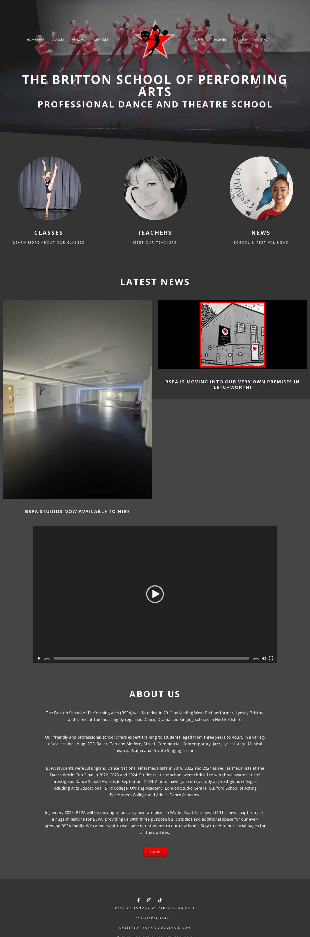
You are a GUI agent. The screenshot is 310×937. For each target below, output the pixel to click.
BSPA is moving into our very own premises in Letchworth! (232, 384)
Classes (58, 39)
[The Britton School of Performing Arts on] (171, 900)
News (199, 39)
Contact (262, 39)
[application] (155, 594)
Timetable (99, 39)
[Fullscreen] (271, 658)
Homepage (35, 39)
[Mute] (264, 658)
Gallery (241, 39)
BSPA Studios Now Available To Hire (77, 511)
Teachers (219, 39)
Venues (78, 39)
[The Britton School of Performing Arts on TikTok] (160, 900)
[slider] (152, 658)
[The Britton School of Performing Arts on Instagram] (149, 900)
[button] (155, 594)
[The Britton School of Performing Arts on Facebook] (138, 900)
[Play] (39, 658)
